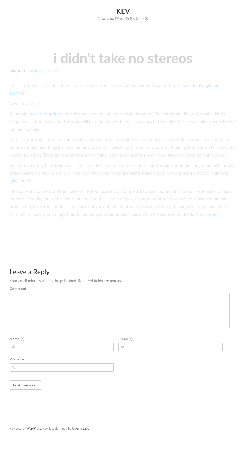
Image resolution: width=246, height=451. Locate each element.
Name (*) (17, 338)
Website (17, 359)
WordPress (33, 428)
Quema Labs (80, 428)
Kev (123, 11)
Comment (18, 288)
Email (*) (125, 338)
